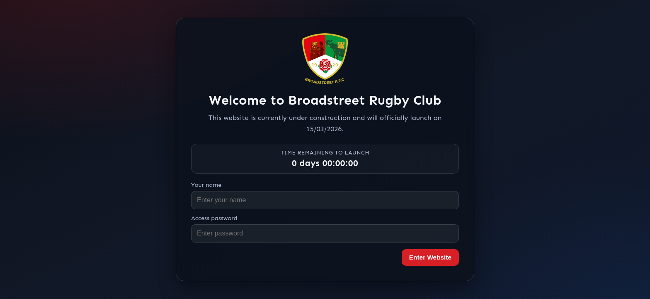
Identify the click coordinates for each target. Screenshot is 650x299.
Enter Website (430, 257)
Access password (214, 218)
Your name (206, 185)
